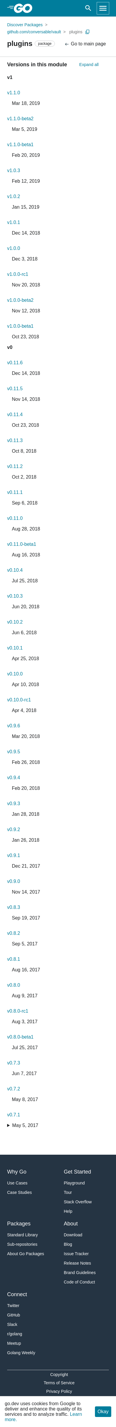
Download (73, 1234)
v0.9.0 (13, 881)
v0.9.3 (13, 803)
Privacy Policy (59, 1391)
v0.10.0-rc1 (19, 699)
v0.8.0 (13, 985)
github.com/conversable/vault (34, 31)
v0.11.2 (15, 466)
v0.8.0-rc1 (17, 1011)
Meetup (14, 1343)
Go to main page (85, 44)
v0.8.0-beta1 (20, 1036)
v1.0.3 (13, 170)
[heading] (25, 8)
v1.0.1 (13, 222)
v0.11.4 (15, 414)
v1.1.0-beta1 (20, 144)
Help (68, 1211)
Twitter (13, 1305)
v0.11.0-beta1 (21, 544)
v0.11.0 (15, 518)
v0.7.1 (13, 1114)
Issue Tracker (76, 1253)
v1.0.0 (13, 248)
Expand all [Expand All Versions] (88, 64)
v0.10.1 (15, 647)
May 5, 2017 (25, 1125)
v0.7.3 (13, 1062)
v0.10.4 (15, 570)
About (71, 1224)
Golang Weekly (21, 1352)
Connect (17, 1294)
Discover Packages (25, 24)
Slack (12, 1324)
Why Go (16, 1172)
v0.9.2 (13, 829)
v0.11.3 (15, 440)
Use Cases (17, 1183)
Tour (68, 1192)
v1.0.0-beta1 (20, 326)
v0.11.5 (15, 388)
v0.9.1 (13, 855)
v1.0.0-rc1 (17, 274)
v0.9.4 (13, 777)
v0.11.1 (15, 492)
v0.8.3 (13, 907)
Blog (68, 1244)
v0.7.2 (13, 1088)
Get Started (77, 1172)
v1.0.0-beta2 (20, 300)
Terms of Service (59, 1382)
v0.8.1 (13, 959)
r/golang (14, 1334)
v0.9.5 (13, 751)
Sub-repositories (22, 1244)
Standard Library (22, 1234)
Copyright (59, 1374)
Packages (19, 1224)
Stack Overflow (78, 1201)
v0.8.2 (13, 933)
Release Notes (77, 1263)
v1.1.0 (13, 92)
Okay (103, 1411)
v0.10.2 (15, 621)
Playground (74, 1183)
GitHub (13, 1315)
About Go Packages (25, 1253)
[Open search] (88, 8)
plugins (75, 31)
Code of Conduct (79, 1282)
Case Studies (19, 1192)
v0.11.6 (15, 362)
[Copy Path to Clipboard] (87, 31)
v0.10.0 (15, 673)
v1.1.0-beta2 (20, 118)
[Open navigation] (103, 8)
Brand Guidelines (80, 1272)
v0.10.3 (15, 596)
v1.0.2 (13, 196)
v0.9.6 (13, 725)
